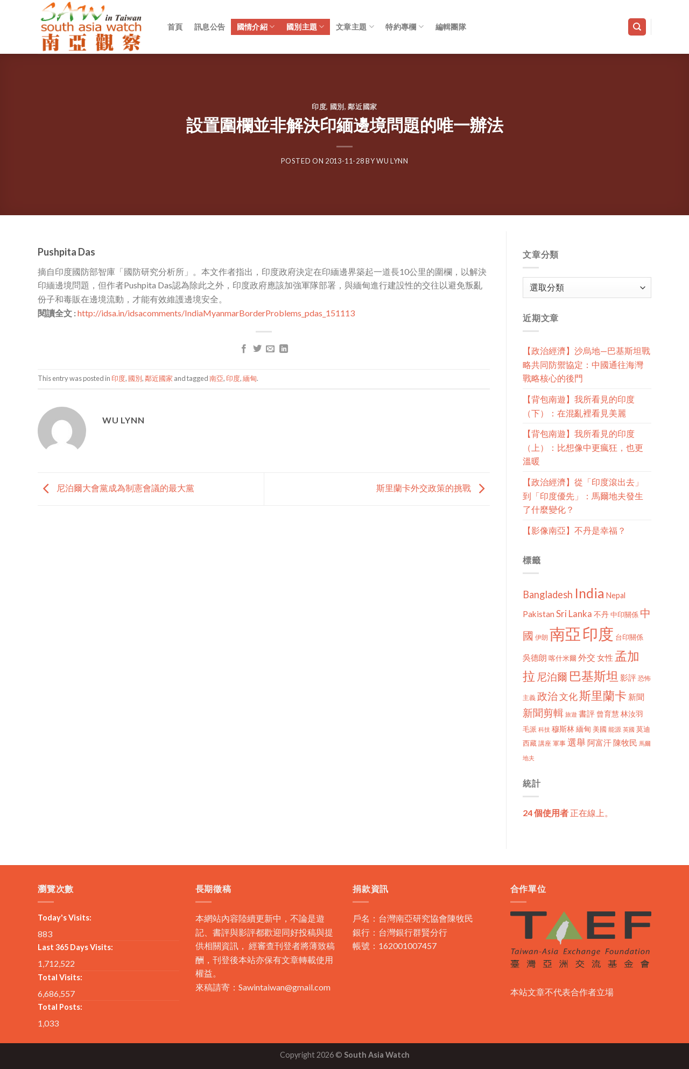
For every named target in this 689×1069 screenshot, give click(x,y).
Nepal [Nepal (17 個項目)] (615, 595)
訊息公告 (209, 26)
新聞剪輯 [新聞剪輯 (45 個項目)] (543, 712)
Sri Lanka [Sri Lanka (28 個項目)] (574, 613)
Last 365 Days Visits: (75, 947)
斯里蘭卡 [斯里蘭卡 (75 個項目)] (603, 695)
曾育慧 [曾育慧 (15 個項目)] (607, 713)
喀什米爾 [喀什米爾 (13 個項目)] (562, 658)
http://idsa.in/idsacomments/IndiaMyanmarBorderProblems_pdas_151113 (216, 313)
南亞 (216, 378)
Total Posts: (60, 1006)
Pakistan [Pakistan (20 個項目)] (538, 614)
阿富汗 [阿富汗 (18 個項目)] (599, 742)
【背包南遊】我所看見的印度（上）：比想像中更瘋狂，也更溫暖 (583, 447)
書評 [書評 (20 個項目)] (587, 713)
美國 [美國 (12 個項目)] (600, 729)
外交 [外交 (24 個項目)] (586, 657)
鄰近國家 (362, 106)
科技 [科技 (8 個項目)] (544, 729)
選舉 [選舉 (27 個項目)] (576, 742)
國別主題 (305, 27)
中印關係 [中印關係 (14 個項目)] (624, 614)
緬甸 (250, 378)
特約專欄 (404, 27)
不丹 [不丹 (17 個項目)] (601, 614)
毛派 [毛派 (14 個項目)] (530, 729)
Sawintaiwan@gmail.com (284, 987)
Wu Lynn (392, 161)
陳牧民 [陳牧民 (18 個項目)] (625, 742)
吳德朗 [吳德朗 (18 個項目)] (535, 657)
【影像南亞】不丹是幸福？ (574, 530)
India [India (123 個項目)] (589, 593)
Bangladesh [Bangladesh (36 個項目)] (548, 594)
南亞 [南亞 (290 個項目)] (565, 633)
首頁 (175, 26)
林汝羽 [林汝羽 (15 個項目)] (632, 713)
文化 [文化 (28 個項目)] (568, 696)
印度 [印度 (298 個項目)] (598, 633)
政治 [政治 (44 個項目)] (547, 696)
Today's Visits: (65, 917)
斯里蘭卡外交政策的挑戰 (433, 488)
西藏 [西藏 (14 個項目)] (530, 743)
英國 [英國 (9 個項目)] (629, 729)
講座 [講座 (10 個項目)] (544, 743)
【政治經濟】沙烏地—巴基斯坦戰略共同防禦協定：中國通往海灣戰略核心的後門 (586, 364)
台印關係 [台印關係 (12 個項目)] (629, 637)
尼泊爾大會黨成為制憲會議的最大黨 (116, 488)
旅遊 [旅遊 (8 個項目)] (571, 714)
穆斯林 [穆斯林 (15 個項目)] (563, 728)
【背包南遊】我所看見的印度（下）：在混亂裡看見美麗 (579, 406)
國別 (337, 106)
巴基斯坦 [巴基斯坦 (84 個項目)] (593, 676)
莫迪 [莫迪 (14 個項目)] (643, 729)
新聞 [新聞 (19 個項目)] (636, 697)
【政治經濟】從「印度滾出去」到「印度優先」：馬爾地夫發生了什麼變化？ (583, 495)
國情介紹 (256, 27)
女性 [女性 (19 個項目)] (605, 657)
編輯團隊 (450, 26)
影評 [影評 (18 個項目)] (628, 677)
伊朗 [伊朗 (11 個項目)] (541, 637)
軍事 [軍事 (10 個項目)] (559, 743)
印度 (319, 106)
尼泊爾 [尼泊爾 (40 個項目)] (552, 677)
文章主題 (355, 27)
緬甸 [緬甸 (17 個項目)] (583, 728)
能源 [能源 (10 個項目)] (614, 729)
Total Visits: (60, 977)
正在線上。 (568, 813)
